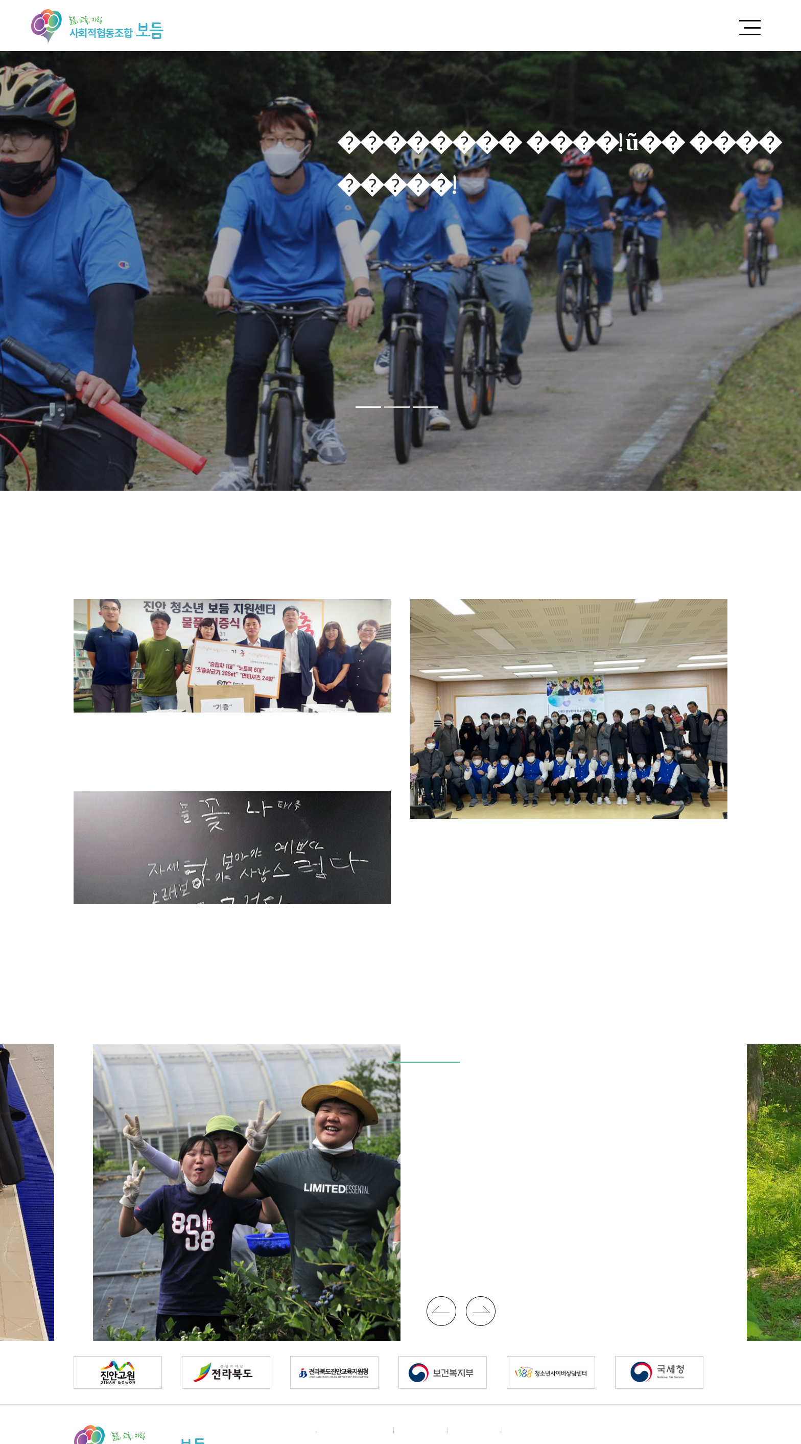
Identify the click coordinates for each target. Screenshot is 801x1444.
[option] (400, 271)
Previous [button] (22, 271)
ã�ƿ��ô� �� (356, 1430)
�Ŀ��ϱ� (565, 25)
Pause (444, 407)
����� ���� (662, 25)
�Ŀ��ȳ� (421, 1430)
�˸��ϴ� (475, 1430)
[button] (368, 407)
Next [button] (778, 271)
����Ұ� (403, 25)
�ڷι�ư (481, 1311)
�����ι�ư (441, 1311)
